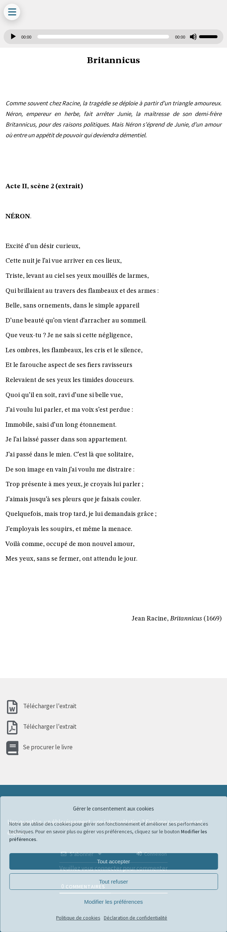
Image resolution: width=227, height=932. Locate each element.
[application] (113, 36)
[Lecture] (13, 36)
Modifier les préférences (113, 902)
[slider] (103, 37)
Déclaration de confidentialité (135, 918)
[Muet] (193, 36)
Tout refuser (113, 881)
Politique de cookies (78, 918)
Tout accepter (113, 861)
